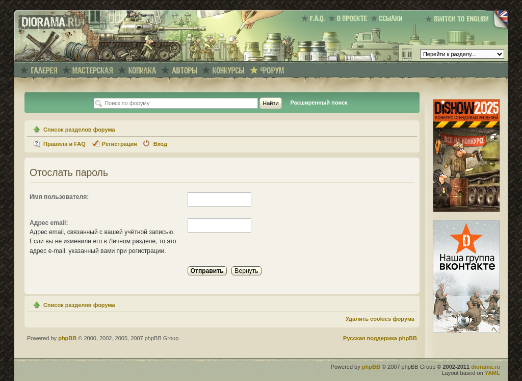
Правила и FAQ (64, 144)
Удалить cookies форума (380, 319)
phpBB (67, 338)
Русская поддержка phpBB (380, 338)
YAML (492, 373)
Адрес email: (49, 222)
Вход (160, 144)
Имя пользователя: (59, 196)
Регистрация (119, 144)
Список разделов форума (79, 129)
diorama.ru (485, 367)
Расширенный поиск (318, 102)
